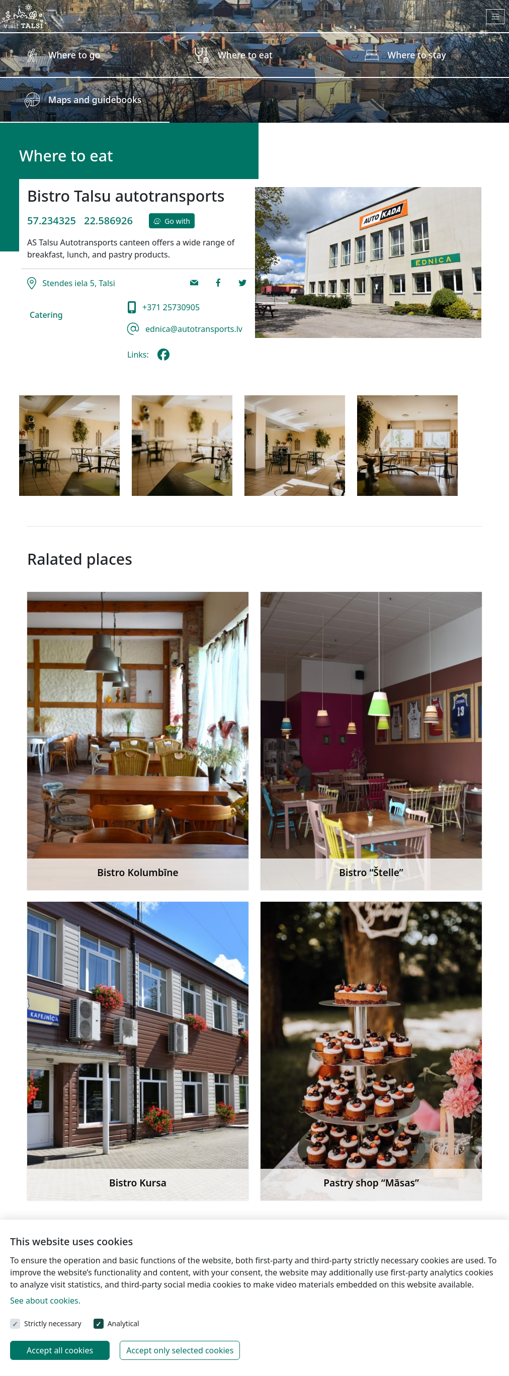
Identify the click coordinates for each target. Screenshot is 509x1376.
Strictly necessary (52, 1323)
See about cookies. (45, 1300)
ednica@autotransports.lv (192, 328)
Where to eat (245, 55)
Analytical (123, 1323)
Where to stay (417, 55)
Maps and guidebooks (94, 100)
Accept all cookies (60, 1350)
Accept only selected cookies (179, 1350)
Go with (171, 221)
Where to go (74, 55)
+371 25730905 (170, 307)
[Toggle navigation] (495, 16)
